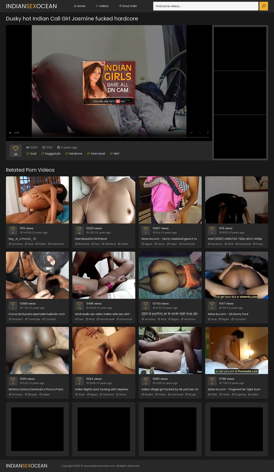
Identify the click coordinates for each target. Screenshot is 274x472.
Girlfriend (108, 244)
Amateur (16, 244)
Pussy (258, 244)
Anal (33, 154)
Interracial (98, 154)
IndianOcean (31, 6)
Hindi (228, 244)
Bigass (146, 244)
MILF (117, 154)
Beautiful (82, 244)
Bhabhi (147, 394)
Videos (102, 6)
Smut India (128, 6)
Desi (95, 244)
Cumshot (238, 319)
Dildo (212, 394)
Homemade (105, 319)
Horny (159, 244)
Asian (80, 394)
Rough (190, 394)
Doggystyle (52, 154)
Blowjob (31, 394)
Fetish (224, 394)
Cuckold (49, 319)
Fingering (238, 394)
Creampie (32, 319)
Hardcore (75, 154)
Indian (40, 244)
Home (79, 6)
